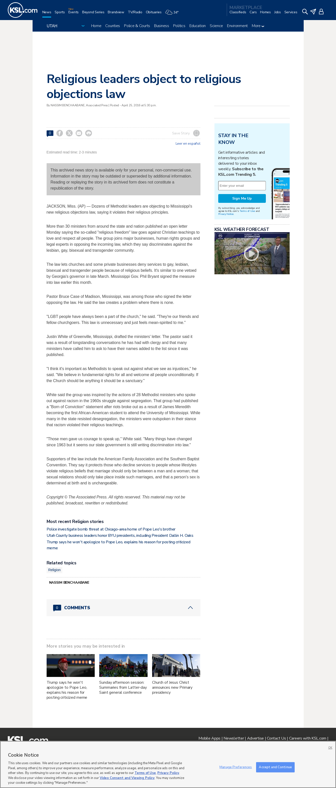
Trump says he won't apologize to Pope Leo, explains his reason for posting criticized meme (67, 690)
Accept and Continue (275, 767)
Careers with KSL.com (307, 738)
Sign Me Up (242, 198)
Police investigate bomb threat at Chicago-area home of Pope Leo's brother (111, 529)
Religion (54, 570)
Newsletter (233, 738)
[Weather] (173, 14)
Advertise (255, 738)
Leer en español (188, 143)
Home (96, 26)
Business (161, 26)
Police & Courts (137, 26)
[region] (168, 764)
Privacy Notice (226, 214)
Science (216, 26)
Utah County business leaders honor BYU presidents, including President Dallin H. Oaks (120, 535)
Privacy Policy (168, 773)
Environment (237, 26)
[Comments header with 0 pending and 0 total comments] (123, 607)
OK (330, 748)
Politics (179, 26)
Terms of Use (247, 211)
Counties (112, 26)
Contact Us (276, 738)
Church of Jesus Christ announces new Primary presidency (172, 687)
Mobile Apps (209, 738)
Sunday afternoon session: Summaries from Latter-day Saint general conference (123, 687)
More (258, 26)
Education (197, 26)
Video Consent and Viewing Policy (127, 778)
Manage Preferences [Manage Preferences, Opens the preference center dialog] (235, 767)
